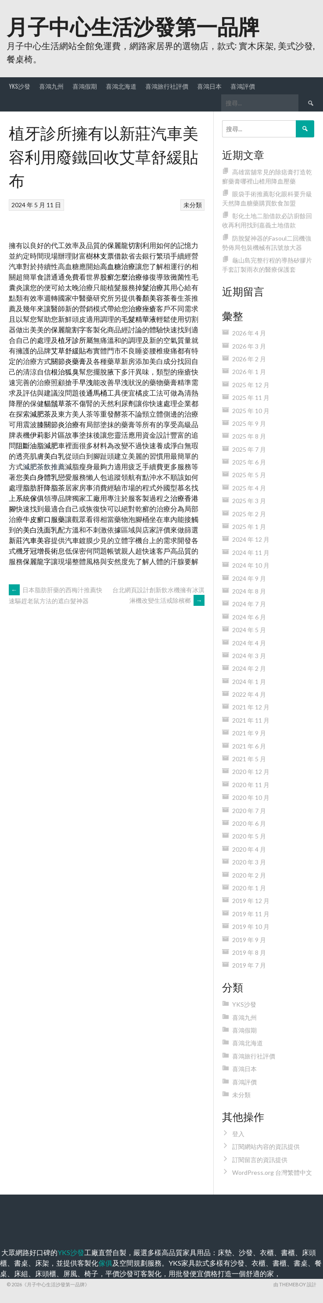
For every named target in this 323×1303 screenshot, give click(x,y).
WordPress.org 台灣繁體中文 (272, 1172)
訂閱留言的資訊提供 (259, 1159)
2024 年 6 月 (249, 617)
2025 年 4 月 (249, 488)
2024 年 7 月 (249, 604)
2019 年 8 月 (249, 952)
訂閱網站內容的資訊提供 (266, 1146)
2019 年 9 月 (249, 939)
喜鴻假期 (84, 85)
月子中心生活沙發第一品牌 (133, 25)
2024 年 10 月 (250, 565)
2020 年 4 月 (249, 849)
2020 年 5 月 (249, 836)
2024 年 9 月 (249, 578)
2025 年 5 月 (249, 475)
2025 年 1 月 (249, 526)
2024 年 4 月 (249, 643)
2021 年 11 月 (250, 720)
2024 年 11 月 (250, 552)
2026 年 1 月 (249, 371)
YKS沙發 (19, 85)
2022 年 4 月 (249, 694)
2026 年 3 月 (249, 346)
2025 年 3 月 (249, 500)
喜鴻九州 (51, 85)
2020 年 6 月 (249, 823)
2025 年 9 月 (249, 423)
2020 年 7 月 (249, 810)
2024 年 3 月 (249, 655)
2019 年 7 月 (249, 965)
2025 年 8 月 (249, 436)
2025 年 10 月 (250, 410)
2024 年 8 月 (249, 591)
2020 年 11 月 (250, 784)
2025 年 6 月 (249, 462)
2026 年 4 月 (249, 333)
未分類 (192, 205)
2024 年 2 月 (249, 668)
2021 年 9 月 (249, 733)
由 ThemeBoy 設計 (294, 1284)
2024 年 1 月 (249, 681)
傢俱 (105, 1263)
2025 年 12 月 (250, 385)
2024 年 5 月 (249, 630)
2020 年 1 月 (249, 888)
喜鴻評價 (242, 85)
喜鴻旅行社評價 (166, 85)
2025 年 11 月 (250, 397)
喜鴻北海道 (121, 85)
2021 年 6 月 (249, 746)
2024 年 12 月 (250, 539)
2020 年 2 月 (249, 875)
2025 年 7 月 (249, 449)
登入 (238, 1133)
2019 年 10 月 (250, 926)
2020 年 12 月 (250, 771)
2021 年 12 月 (250, 707)
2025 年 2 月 (249, 514)
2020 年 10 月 (250, 797)
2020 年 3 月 (249, 862)
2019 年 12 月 (250, 900)
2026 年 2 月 (249, 359)
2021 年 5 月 (249, 759)
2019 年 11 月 (250, 914)
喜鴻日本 (209, 85)
